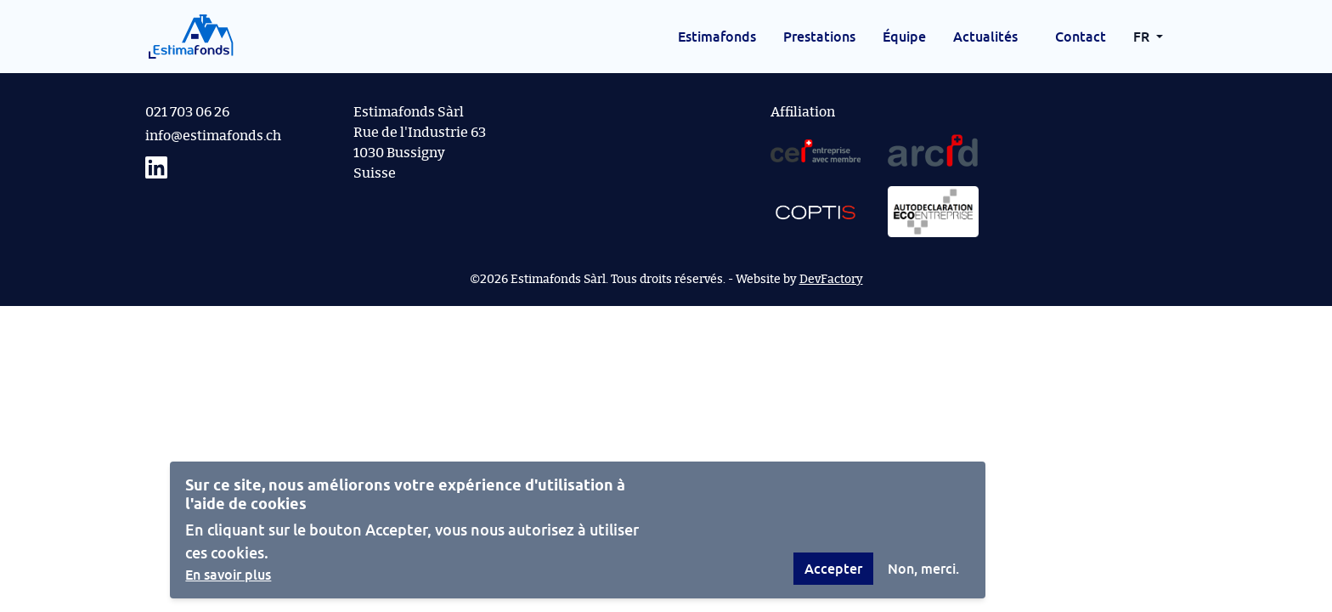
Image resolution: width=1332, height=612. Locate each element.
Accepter (833, 568)
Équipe (904, 36)
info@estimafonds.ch (213, 136)
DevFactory (831, 280)
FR (1143, 36)
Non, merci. (923, 568)
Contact (1080, 36)
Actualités (985, 36)
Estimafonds (717, 36)
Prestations (819, 36)
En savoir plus (228, 574)
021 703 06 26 (187, 112)
